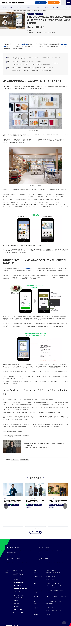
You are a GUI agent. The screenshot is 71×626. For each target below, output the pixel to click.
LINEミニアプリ (24, 44)
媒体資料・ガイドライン (58, 574)
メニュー (68, 2)
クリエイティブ (60, 569)
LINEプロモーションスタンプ (20, 572)
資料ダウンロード (37, 7)
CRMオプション (17, 563)
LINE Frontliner (49, 587)
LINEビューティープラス (18, 559)
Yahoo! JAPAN (14, 616)
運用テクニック (49, 567)
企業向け (48, 554)
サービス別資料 (49, 574)
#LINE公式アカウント (24, 459)
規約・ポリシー (7, 616)
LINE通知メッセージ (18, 566)
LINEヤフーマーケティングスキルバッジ (53, 594)
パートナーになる (58, 585)
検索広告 (15, 577)
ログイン (63, 3)
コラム (28, 7)
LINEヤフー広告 (17, 575)
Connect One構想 (18, 596)
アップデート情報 (63, 580)
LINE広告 (15, 584)
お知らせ (46, 7)
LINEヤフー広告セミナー (50, 563)
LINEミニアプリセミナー (50, 561)
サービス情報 (56, 567)
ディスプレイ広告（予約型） (19, 581)
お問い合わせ (41, 2)
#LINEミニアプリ (15, 459)
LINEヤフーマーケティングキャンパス (53, 592)
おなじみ (48, 598)
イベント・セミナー (20, 7)
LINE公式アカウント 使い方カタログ (53, 556)
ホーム (2, 10)
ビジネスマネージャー (18, 554)
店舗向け (53, 554)
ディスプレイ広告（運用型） (19, 579)
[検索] (66, 7)
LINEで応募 (16, 587)
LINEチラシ (16, 590)
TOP (64, 606)
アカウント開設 (53, 2)
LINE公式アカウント (18, 557)
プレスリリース (49, 580)
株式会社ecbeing (27, 268)
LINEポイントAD (17, 593)
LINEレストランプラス (18, 561)
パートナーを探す (49, 585)
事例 (11, 7)
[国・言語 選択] (69, 7)
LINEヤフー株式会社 (21, 616)
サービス (5, 7)
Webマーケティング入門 (50, 569)
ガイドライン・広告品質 (50, 570)
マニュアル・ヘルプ (49, 590)
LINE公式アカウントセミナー (51, 559)
